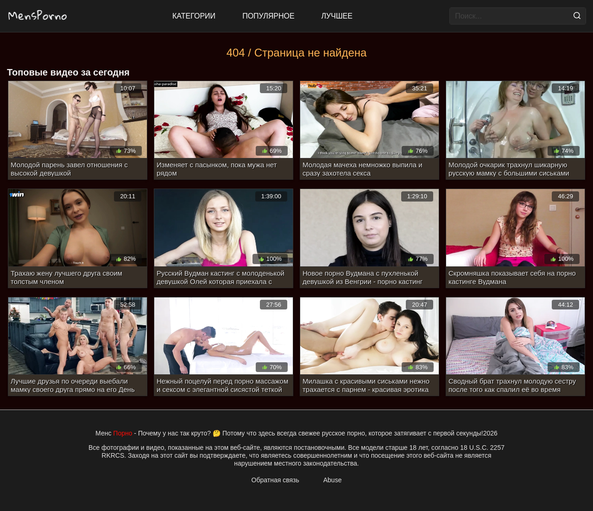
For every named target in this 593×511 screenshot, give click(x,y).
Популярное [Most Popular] (268, 16)
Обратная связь (275, 480)
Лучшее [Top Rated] (337, 16)
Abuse (332, 480)
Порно (122, 433)
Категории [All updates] (193, 16)
